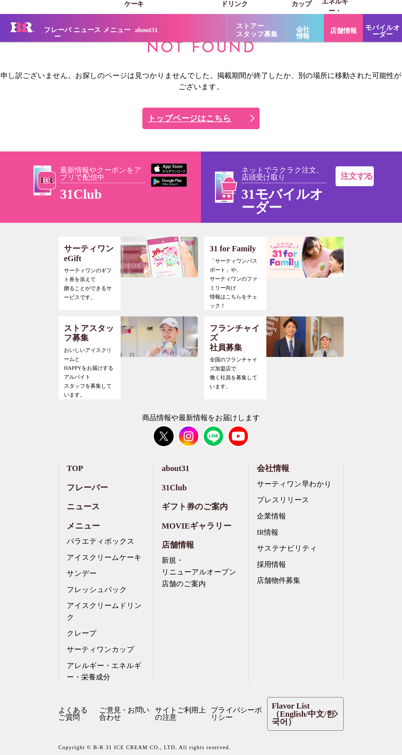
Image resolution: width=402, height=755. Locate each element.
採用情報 (271, 564)
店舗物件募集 (278, 580)
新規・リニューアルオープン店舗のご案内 (199, 572)
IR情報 (268, 532)
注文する (357, 176)
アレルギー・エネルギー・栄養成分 (104, 671)
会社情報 (273, 468)
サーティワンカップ (100, 649)
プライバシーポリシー (236, 714)
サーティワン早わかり (294, 484)
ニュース (87, 30)
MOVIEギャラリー (196, 525)
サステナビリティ (287, 548)
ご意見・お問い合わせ (124, 714)
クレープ (82, 633)
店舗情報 (178, 544)
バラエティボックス (101, 541)
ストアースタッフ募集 (256, 30)
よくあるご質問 (73, 714)
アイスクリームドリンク (104, 611)
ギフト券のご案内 (195, 506)
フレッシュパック (97, 590)
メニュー (83, 525)
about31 (146, 30)
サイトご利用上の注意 (180, 714)
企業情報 (271, 516)
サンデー (82, 573)
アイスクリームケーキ (104, 557)
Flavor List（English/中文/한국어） (305, 713)
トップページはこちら (189, 118)
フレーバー (57, 33)
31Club (174, 487)
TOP (75, 468)
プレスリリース (283, 500)
